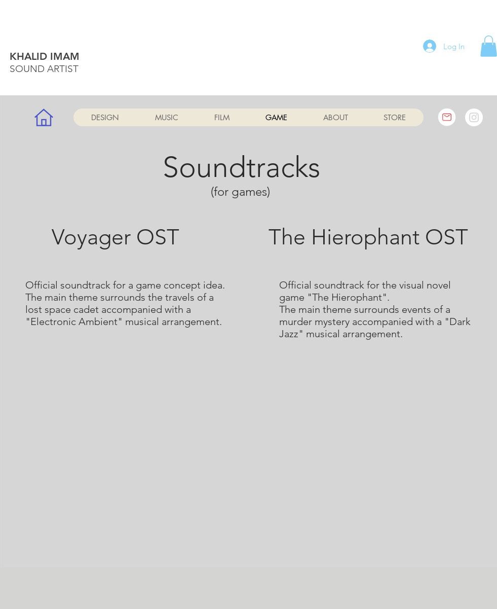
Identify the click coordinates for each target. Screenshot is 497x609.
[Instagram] (474, 117)
